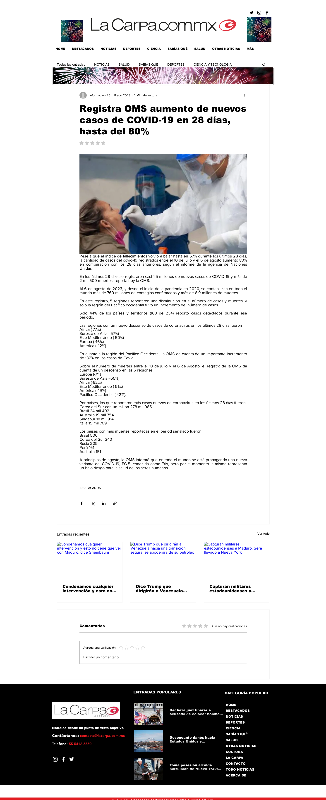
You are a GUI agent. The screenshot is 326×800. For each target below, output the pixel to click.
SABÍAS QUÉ (237, 734)
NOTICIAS (102, 64)
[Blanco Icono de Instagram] (55, 759)
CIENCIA (233, 728)
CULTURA (234, 752)
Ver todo (263, 533)
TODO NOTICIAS (240, 769)
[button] (264, 64)
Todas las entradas (71, 64)
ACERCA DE (236, 775)
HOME (231, 705)
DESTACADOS (90, 488)
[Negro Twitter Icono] (251, 12)
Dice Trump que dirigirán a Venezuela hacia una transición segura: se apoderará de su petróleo (163, 588)
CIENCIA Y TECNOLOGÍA (213, 64)
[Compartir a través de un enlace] (115, 503)
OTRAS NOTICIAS (241, 746)
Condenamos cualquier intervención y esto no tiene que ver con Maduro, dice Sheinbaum (87, 588)
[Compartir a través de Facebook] (81, 503)
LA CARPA (234, 758)
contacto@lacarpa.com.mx (102, 735)
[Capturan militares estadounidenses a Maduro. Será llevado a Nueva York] (236, 560)
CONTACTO (236, 763)
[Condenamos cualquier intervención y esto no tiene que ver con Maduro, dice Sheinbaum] (89, 560)
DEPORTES (176, 64)
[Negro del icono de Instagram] (259, 12)
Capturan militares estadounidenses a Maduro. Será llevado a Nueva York (234, 588)
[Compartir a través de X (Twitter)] (93, 503)
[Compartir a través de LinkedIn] (104, 503)
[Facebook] (63, 759)
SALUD (124, 64)
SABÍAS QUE (148, 64)
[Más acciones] (244, 95)
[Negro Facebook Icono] (266, 12)
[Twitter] (71, 759)
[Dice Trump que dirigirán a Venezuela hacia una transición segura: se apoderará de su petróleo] (163, 560)
